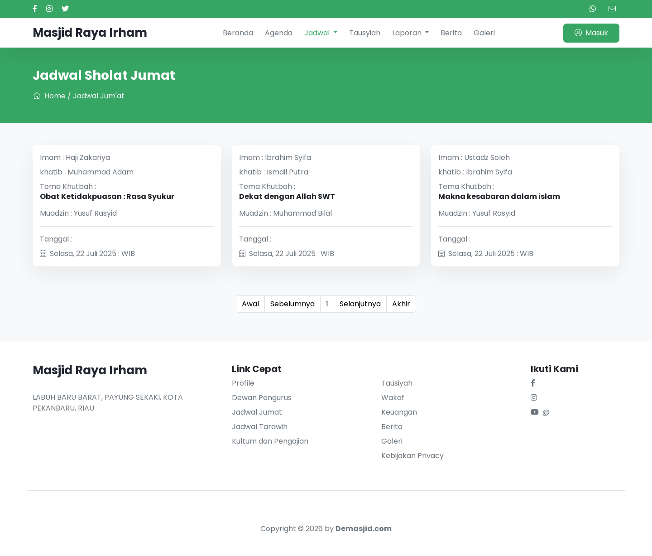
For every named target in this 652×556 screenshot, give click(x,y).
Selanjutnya (360, 304)
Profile (243, 383)
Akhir (401, 304)
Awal (250, 304)
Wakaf (392, 397)
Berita (451, 33)
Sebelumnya (292, 304)
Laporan (407, 33)
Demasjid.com (364, 528)
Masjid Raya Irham (90, 32)
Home (49, 96)
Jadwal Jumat (257, 412)
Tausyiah (364, 33)
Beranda (238, 33)
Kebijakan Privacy (412, 455)
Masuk (591, 33)
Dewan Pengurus (262, 397)
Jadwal (317, 33)
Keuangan (399, 412)
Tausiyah (396, 383)
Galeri (484, 33)
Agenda (278, 33)
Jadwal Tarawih (260, 426)
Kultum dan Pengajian (270, 441)
